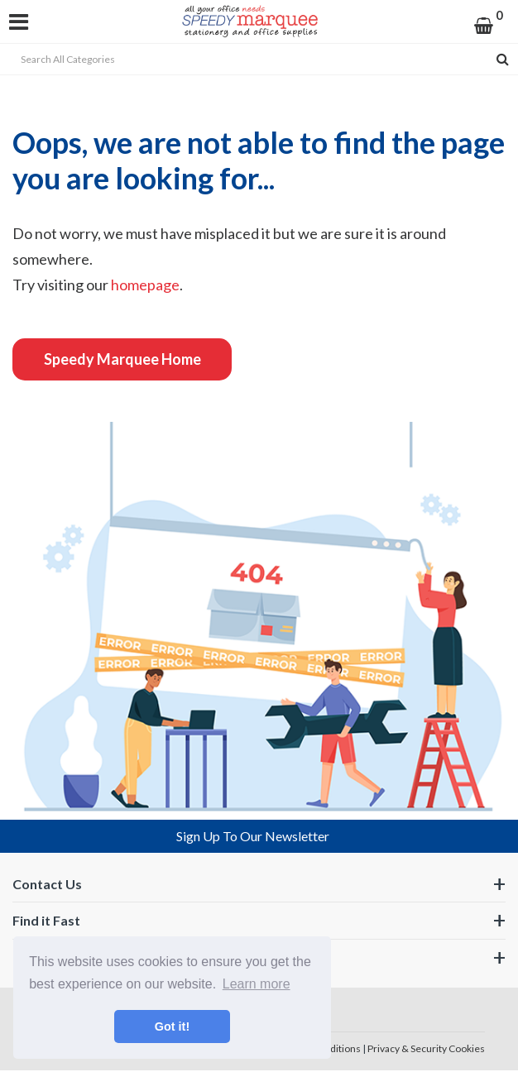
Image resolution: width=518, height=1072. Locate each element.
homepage (145, 284)
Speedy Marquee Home (122, 359)
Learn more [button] (256, 984)
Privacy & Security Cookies (426, 1048)
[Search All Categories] (259, 59)
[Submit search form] (502, 59)
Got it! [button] (172, 1026)
